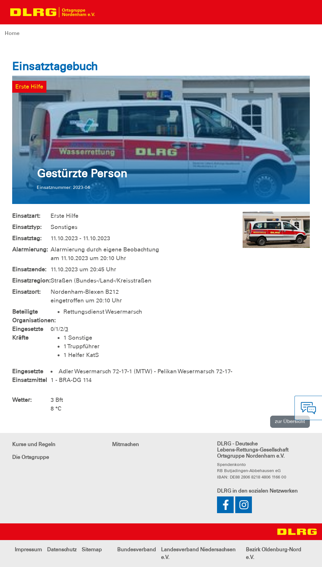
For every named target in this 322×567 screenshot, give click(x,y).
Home (12, 33)
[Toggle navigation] (105, 12)
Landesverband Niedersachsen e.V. (198, 553)
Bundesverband (136, 549)
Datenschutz (61, 549)
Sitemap (92, 549)
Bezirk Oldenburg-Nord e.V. (273, 553)
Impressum (28, 549)
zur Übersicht (290, 421)
